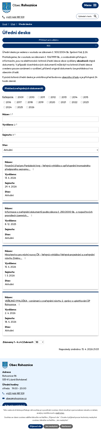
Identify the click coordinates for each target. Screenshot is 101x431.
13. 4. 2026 (10, 177)
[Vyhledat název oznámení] (50, 119)
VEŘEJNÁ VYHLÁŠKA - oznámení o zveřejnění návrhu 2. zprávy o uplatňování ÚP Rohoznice (47, 302)
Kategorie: (8, 96)
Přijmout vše (35, 426)
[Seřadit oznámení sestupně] (12, 114)
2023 (86, 102)
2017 (19, 102)
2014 (74, 97)
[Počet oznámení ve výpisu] (39, 342)
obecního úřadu (70, 77)
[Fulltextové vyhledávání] (87, 16)
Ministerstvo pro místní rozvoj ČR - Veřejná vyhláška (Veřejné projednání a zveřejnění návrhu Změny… (50, 256)
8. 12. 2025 (10, 224)
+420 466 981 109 (15, 393)
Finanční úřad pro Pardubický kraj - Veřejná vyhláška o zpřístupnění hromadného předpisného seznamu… (47, 167)
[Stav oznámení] (50, 149)
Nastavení (66, 426)
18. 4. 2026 (10, 321)
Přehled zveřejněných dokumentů (24, 88)
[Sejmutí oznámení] (50, 139)
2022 (74, 102)
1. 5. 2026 (10, 275)
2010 (31, 97)
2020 (52, 102)
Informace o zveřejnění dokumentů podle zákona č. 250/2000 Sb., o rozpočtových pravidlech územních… (49, 213)
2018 (30, 102)
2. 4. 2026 (10, 313)
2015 (85, 97)
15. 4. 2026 (10, 266)
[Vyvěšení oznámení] (50, 129)
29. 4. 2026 (11, 186)
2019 (40, 102)
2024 (9, 107)
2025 (20, 107)
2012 (53, 97)
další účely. (60, 413)
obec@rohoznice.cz (16, 398)
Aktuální (9, 195)
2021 (63, 102)
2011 (42, 97)
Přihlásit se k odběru (68, 40)
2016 (8, 102)
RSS (72, 45)
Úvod (4, 24)
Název (6, 114)
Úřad (13, 24)
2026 (31, 107)
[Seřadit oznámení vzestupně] (12, 113)
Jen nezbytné (51, 426)
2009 (20, 97)
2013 (64, 97)
